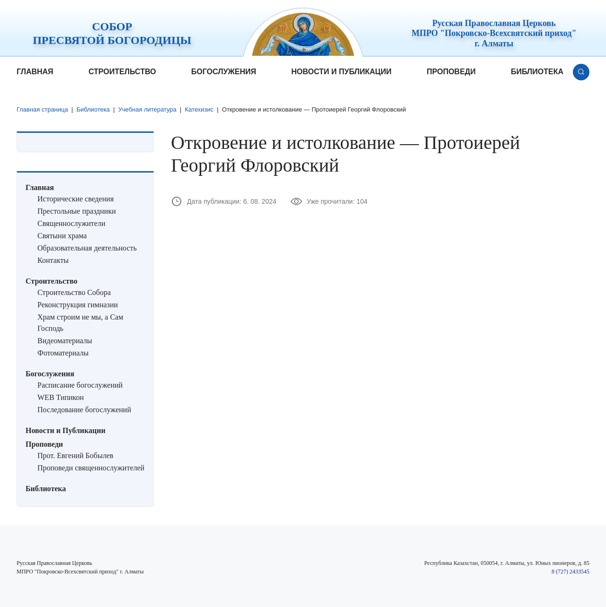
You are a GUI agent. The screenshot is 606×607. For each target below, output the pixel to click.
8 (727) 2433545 (570, 571)
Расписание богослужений (80, 385)
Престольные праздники (76, 211)
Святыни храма (62, 236)
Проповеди (451, 72)
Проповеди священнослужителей (90, 468)
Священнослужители (71, 223)
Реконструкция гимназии (77, 305)
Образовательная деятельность (87, 248)
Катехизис (200, 109)
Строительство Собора (74, 292)
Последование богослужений (84, 410)
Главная (35, 72)
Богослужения (223, 72)
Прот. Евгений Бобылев (75, 455)
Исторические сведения (75, 199)
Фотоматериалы (63, 353)
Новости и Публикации (341, 72)
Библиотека (537, 72)
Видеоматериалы (64, 341)
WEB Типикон (60, 397)
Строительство (122, 72)
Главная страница (42, 109)
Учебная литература (147, 109)
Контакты (53, 260)
